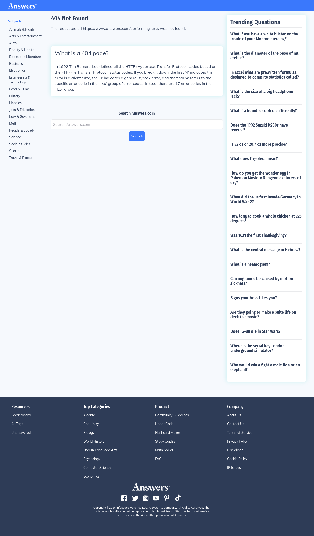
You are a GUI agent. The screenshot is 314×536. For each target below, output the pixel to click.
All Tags (17, 424)
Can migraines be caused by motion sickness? (261, 281)
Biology (88, 433)
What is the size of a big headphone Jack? (261, 94)
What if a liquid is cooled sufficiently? (263, 110)
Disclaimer (235, 450)
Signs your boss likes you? (253, 297)
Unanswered (21, 433)
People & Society (22, 130)
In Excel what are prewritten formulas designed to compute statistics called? (264, 75)
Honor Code (164, 424)
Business (16, 64)
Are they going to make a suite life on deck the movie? (263, 315)
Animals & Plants (22, 29)
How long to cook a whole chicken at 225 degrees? (266, 219)
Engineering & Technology (19, 79)
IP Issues (234, 468)
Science (15, 137)
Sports (14, 151)
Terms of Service (239, 433)
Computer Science (97, 468)
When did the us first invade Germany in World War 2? (265, 199)
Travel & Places (20, 158)
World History (93, 441)
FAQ (158, 459)
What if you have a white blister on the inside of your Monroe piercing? (264, 36)
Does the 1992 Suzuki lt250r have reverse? (259, 127)
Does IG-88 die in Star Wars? (255, 331)
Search (137, 136)
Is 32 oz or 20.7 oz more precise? (258, 144)
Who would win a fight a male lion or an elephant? (265, 367)
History (14, 96)
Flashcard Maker (167, 433)
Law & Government (23, 116)
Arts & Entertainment (25, 36)
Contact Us (235, 424)
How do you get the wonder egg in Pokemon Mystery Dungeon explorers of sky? (265, 178)
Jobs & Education (22, 110)
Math (13, 123)
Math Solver (164, 450)
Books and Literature (25, 57)
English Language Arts (100, 450)
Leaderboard (21, 415)
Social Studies (19, 144)
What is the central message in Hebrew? (265, 249)
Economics (91, 476)
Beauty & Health (21, 50)
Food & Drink (19, 89)
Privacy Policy (237, 441)
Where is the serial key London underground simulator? (257, 348)
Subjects (15, 21)
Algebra (89, 415)
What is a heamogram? (250, 264)
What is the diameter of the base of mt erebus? (264, 56)
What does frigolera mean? (254, 158)
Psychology (91, 459)
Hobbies (15, 103)
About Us (234, 415)
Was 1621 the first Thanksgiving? (258, 235)
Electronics (17, 70)
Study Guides (165, 441)
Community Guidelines (172, 415)
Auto (13, 43)
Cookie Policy (237, 459)
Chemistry (91, 424)
